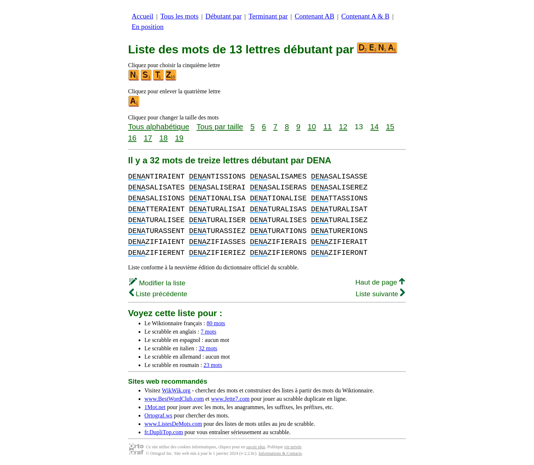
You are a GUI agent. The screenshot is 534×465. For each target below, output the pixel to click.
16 (132, 138)
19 (179, 138)
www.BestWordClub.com (174, 399)
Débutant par (223, 16)
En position (148, 26)
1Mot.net (154, 407)
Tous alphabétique (158, 126)
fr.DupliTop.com (163, 432)
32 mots (208, 348)
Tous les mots (179, 16)
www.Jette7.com (230, 399)
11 (327, 126)
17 (148, 138)
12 (343, 126)
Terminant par (268, 16)
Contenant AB (314, 16)
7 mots (208, 332)
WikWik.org (176, 390)
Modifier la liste (157, 283)
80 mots (215, 323)
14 (374, 126)
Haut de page (380, 282)
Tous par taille (220, 126)
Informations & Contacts (280, 453)
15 (390, 126)
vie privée (292, 446)
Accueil (142, 16)
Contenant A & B (365, 16)
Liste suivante (380, 294)
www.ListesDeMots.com (173, 424)
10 (312, 126)
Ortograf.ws (158, 415)
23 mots (213, 365)
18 (163, 138)
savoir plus (255, 446)
